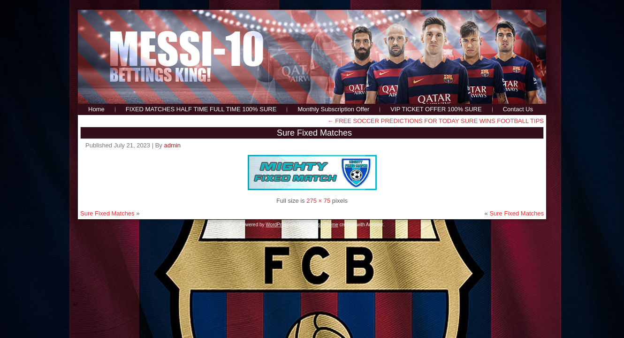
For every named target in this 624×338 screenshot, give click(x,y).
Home (96, 109)
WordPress (277, 224)
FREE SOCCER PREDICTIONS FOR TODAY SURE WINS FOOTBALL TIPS (435, 120)
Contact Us (518, 109)
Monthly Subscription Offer (333, 109)
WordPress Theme (318, 224)
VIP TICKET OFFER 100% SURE (435, 109)
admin (172, 145)
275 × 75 (318, 200)
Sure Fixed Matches (314, 133)
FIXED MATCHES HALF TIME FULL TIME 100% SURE (201, 109)
